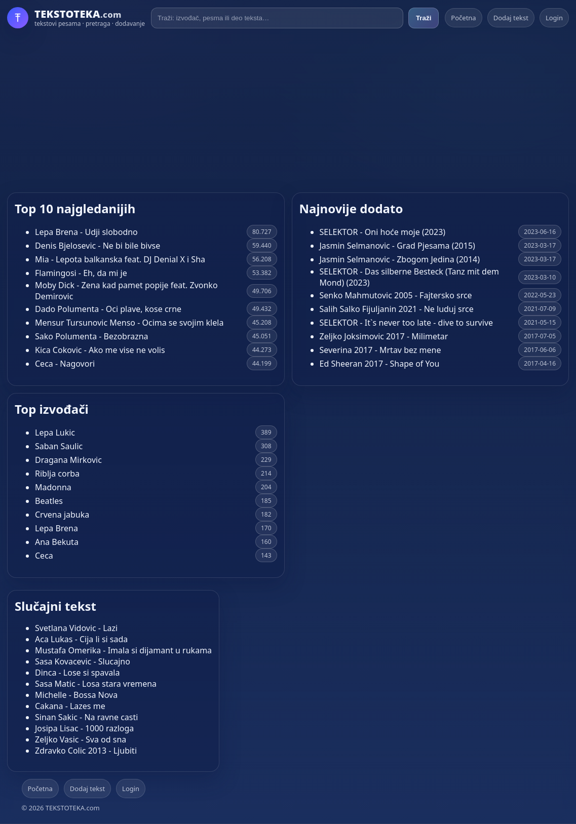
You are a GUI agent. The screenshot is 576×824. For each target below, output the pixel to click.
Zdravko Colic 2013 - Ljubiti (86, 750)
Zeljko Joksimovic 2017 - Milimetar (384, 336)
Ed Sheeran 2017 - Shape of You (380, 363)
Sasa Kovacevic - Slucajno (82, 661)
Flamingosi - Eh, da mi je (81, 273)
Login (554, 17)
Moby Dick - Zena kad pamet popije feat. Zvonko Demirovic (126, 291)
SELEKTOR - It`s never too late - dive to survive (406, 322)
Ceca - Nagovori (65, 363)
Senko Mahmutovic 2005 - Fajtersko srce (396, 295)
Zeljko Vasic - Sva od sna (80, 739)
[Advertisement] (288, 110)
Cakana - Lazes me (70, 706)
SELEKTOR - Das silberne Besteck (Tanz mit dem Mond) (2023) (409, 277)
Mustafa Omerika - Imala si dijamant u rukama (123, 650)
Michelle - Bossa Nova (76, 694)
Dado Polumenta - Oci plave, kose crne (108, 309)
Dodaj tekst (510, 17)
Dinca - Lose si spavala (77, 672)
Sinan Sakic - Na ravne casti (86, 717)
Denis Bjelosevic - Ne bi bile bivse (97, 245)
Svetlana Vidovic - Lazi (76, 628)
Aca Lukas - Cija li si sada (81, 639)
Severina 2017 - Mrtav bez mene (380, 350)
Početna (463, 17)
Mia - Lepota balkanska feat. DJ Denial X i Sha (120, 259)
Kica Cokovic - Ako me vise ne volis (100, 350)
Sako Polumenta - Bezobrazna (91, 336)
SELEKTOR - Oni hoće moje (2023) (383, 232)
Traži (423, 18)
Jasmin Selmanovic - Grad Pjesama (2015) (397, 245)
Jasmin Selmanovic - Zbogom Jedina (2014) (400, 259)
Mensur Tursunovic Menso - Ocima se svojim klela (129, 322)
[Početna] (76, 17)
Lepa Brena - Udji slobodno (86, 232)
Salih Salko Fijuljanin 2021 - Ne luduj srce (397, 309)
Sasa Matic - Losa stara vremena (96, 683)
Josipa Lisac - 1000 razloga (84, 728)
